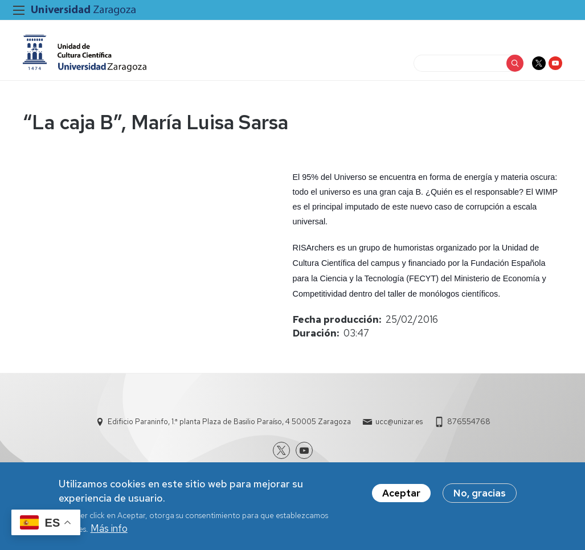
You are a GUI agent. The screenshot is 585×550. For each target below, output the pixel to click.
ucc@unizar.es (399, 421)
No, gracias (479, 493)
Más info (109, 528)
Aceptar (401, 493)
